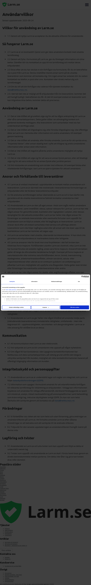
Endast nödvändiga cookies (16, 307)
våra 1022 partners (11, 289)
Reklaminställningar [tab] (56, 281)
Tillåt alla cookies (74, 307)
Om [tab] (79, 281)
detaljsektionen (55, 302)
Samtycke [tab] (12, 281)
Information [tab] (34, 281)
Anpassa (45, 307)
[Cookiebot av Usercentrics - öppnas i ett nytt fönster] (78, 277)
